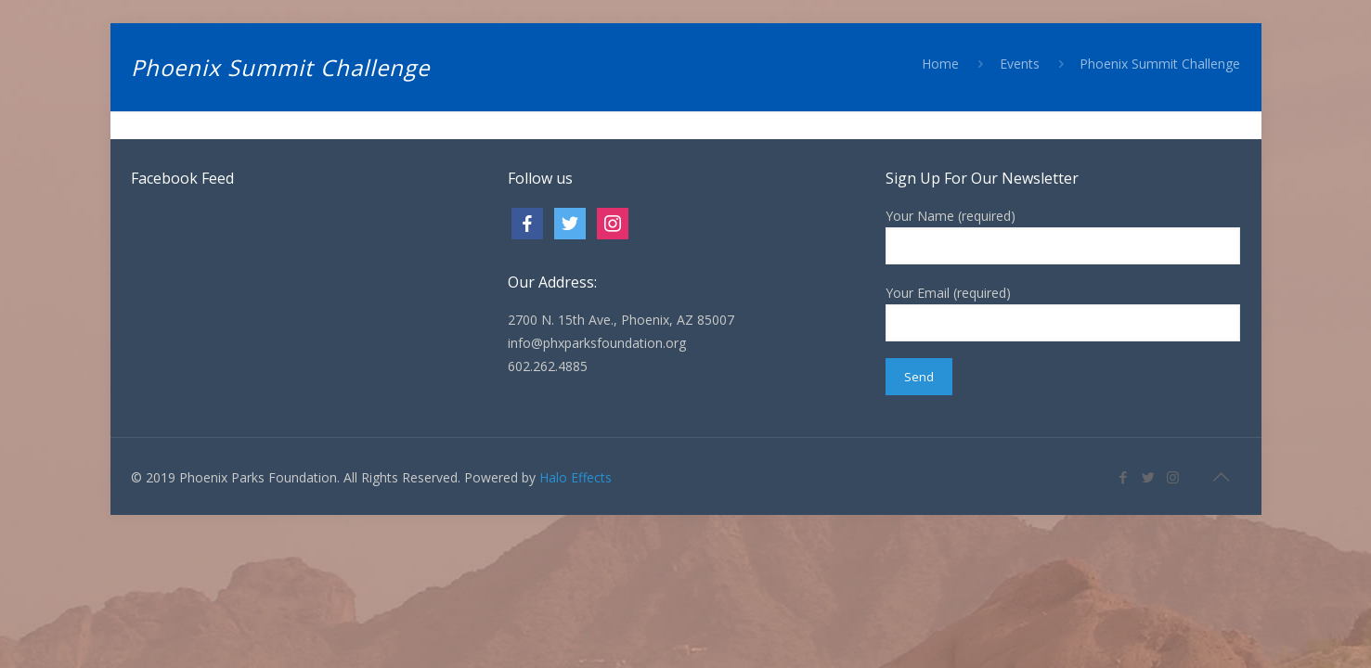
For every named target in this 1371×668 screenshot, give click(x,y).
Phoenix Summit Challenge (1160, 63)
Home (940, 63)
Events (1020, 63)
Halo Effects (575, 477)
